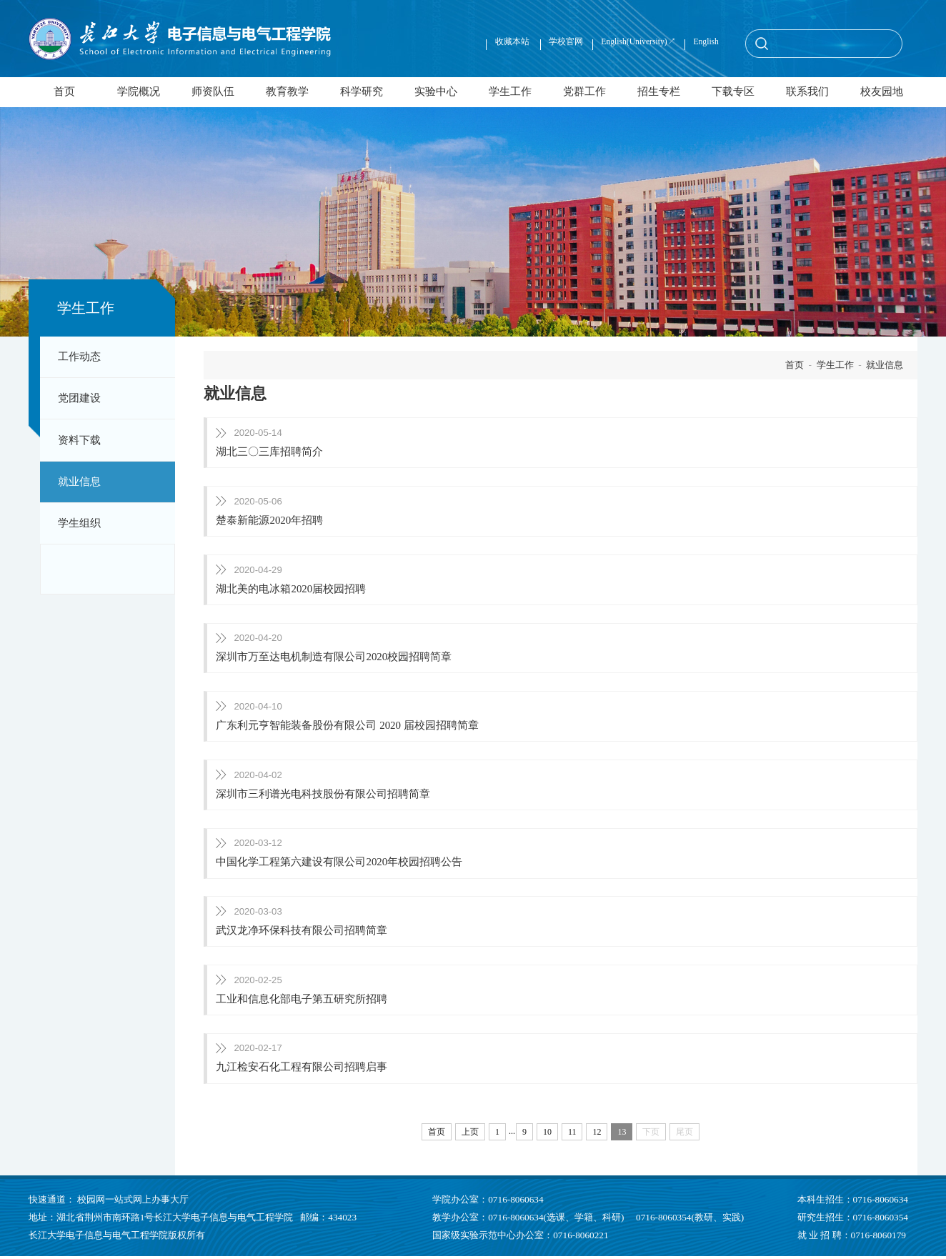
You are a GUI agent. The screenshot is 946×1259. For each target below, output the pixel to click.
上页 (470, 1135)
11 (572, 1135)
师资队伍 (212, 91)
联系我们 (807, 91)
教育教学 (287, 91)
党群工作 (584, 91)
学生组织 (79, 523)
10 (547, 1135)
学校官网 (566, 41)
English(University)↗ (638, 41)
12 (596, 1135)
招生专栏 (658, 91)
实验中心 (435, 91)
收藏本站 (513, 41)
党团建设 (79, 398)
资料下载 (79, 440)
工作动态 (79, 356)
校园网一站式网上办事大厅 (133, 1201)
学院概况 (138, 91)
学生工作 (510, 91)
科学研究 (361, 91)
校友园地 (881, 91)
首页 (64, 91)
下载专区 (733, 91)
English (705, 41)
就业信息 (79, 481)
